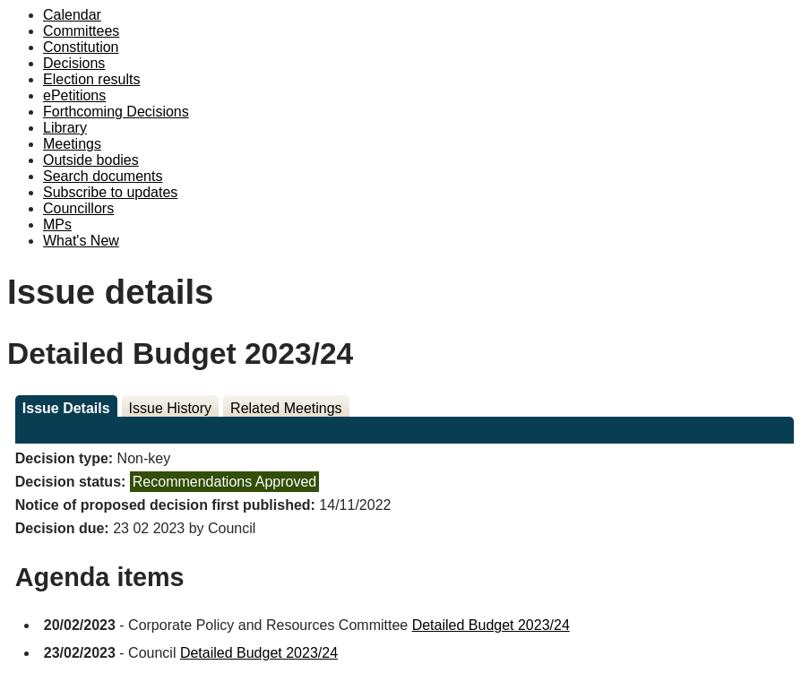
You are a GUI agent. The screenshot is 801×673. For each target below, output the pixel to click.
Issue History (170, 408)
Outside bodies (91, 160)
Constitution (81, 47)
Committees (81, 31)
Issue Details (66, 408)
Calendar (72, 14)
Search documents (102, 176)
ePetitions (74, 95)
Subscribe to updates (110, 192)
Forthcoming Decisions (116, 111)
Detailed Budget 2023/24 (491, 625)
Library (65, 127)
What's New (81, 240)
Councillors (78, 208)
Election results (92, 79)
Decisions (74, 63)
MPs (57, 224)
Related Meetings (286, 408)
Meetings (72, 143)
